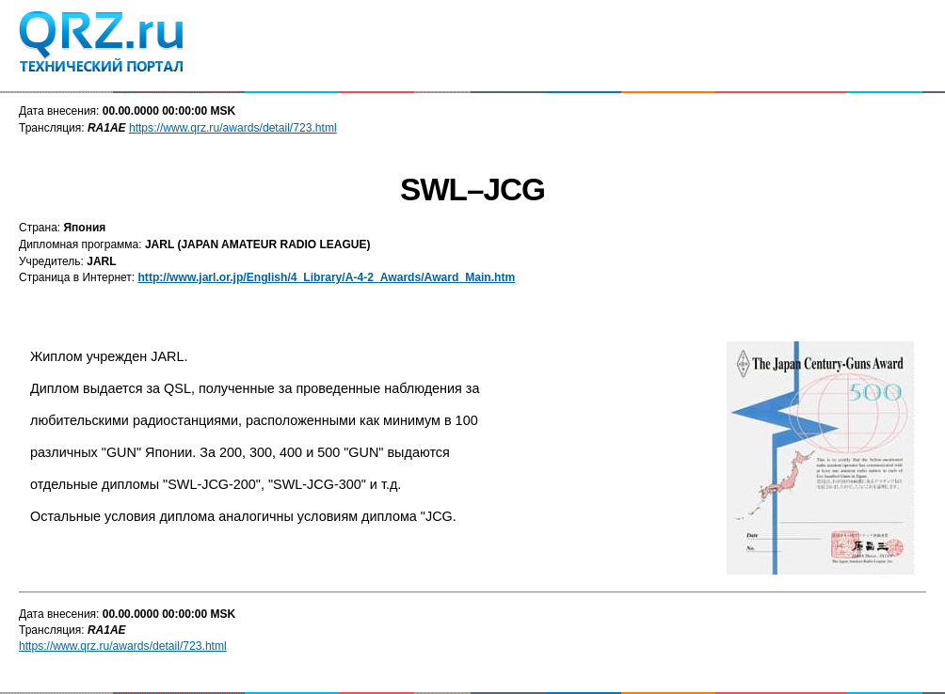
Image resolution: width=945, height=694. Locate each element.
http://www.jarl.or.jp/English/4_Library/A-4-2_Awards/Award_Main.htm (326, 277)
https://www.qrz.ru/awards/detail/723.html (233, 127)
